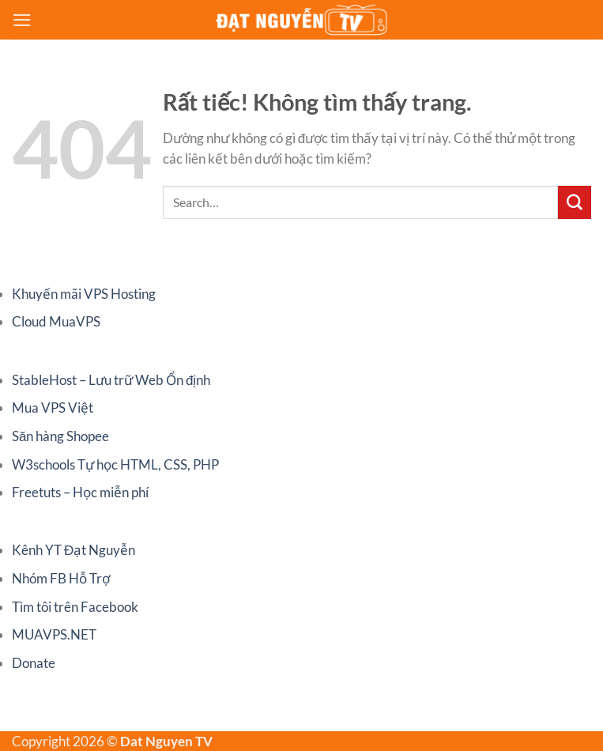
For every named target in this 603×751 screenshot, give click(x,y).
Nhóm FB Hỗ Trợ (61, 578)
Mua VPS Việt (52, 407)
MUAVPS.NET (54, 634)
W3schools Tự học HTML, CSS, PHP (115, 464)
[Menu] (22, 20)
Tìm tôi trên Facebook (75, 606)
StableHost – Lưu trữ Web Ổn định (111, 380)
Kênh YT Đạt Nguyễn (73, 550)
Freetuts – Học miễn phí (80, 492)
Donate (33, 663)
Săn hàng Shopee (60, 436)
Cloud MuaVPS (56, 321)
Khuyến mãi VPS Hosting (84, 293)
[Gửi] (574, 202)
